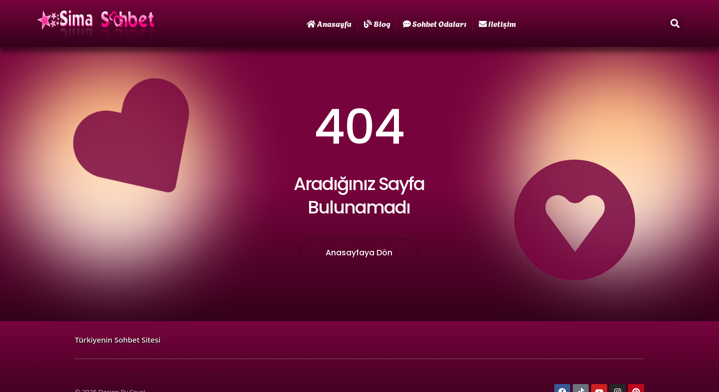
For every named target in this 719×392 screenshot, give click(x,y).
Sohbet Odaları (434, 23)
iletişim (497, 23)
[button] (675, 23)
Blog (377, 23)
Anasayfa (329, 23)
